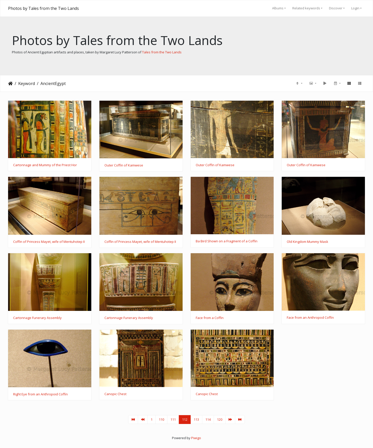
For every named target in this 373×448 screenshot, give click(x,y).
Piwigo (196, 438)
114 (208, 419)
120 (219, 419)
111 (173, 419)
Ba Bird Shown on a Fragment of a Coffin (226, 241)
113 (196, 419)
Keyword (26, 83)
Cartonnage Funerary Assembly (37, 318)
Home (10, 83)
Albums (277, 8)
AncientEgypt (53, 83)
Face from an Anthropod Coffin (310, 318)
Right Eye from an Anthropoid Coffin (40, 394)
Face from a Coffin (210, 318)
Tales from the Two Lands (162, 52)
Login (355, 8)
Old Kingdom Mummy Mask (307, 242)
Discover (335, 8)
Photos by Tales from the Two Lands (43, 8)
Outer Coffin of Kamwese (123, 165)
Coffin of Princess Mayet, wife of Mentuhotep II (49, 242)
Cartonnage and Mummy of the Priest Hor (45, 165)
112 (184, 419)
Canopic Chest (115, 394)
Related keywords (306, 8)
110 (161, 419)
